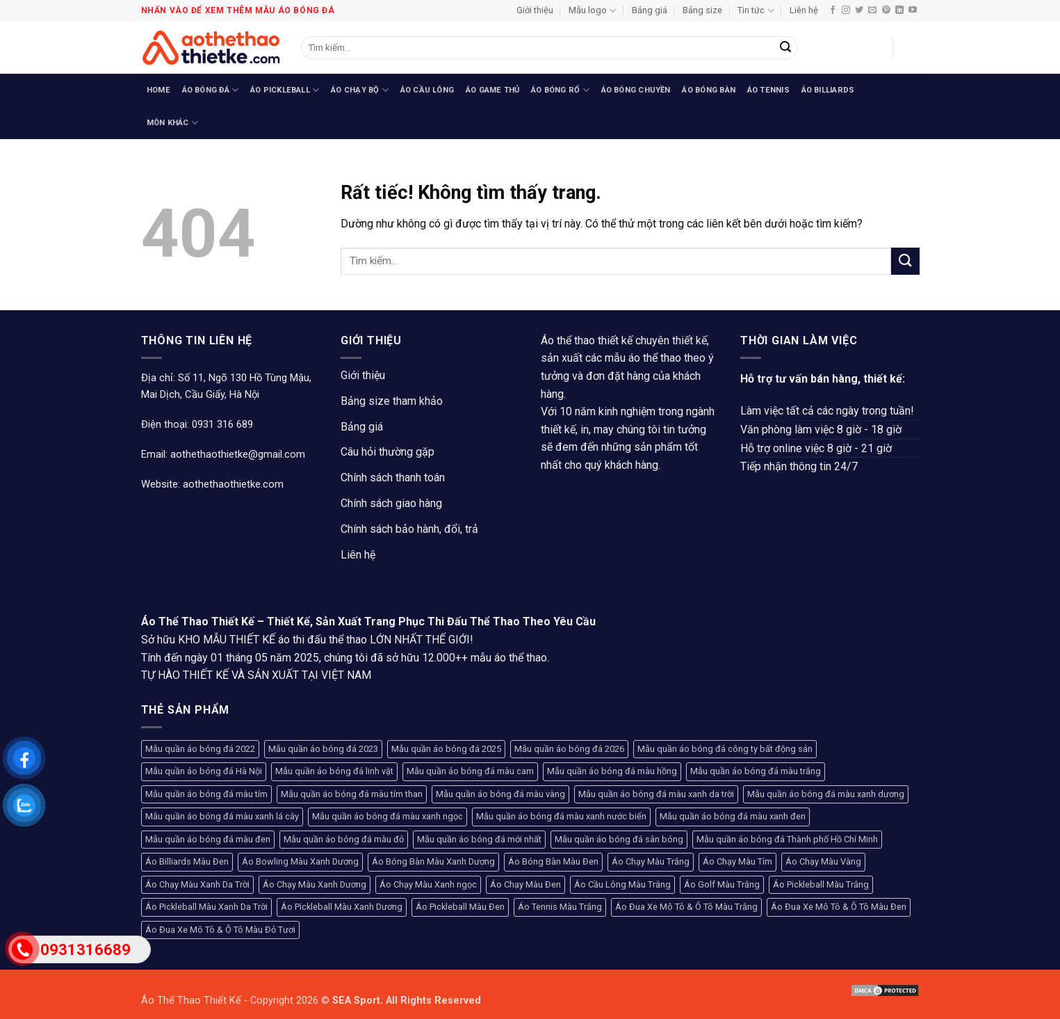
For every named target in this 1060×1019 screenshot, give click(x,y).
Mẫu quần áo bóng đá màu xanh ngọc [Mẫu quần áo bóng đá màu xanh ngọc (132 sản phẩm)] (387, 816)
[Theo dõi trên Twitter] (859, 10)
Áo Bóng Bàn (708, 90)
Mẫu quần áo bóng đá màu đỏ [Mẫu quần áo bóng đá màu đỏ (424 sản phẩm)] (344, 839)
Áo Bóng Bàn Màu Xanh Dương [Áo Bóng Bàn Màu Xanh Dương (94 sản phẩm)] (433, 861)
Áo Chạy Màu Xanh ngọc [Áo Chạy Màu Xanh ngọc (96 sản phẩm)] (428, 884)
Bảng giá (649, 10)
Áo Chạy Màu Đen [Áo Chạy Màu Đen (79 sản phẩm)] (525, 884)
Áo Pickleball (284, 90)
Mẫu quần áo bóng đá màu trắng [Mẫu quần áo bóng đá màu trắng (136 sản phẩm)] (755, 771)
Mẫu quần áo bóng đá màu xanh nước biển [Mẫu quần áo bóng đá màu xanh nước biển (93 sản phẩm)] (561, 816)
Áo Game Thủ (492, 90)
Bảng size (702, 10)
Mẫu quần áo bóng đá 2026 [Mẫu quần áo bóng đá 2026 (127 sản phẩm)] (569, 749)
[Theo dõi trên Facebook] (833, 10)
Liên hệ (804, 10)
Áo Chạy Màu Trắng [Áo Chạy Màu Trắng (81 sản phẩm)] (651, 861)
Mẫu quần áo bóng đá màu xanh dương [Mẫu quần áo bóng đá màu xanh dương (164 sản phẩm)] (825, 794)
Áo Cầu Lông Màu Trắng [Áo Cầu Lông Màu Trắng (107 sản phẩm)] (622, 884)
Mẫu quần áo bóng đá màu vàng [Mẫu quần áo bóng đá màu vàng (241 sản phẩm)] (500, 794)
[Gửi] (785, 48)
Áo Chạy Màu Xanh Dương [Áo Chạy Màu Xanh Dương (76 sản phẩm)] (314, 884)
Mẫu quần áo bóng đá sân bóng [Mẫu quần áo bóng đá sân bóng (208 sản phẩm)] (619, 839)
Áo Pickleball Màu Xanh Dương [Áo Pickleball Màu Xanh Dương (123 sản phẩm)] (341, 906)
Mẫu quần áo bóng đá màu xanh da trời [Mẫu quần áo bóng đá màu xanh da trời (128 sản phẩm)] (656, 794)
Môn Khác (172, 122)
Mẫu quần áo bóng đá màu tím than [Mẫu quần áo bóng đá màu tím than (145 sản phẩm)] (352, 794)
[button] (875, 47)
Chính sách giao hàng (391, 503)
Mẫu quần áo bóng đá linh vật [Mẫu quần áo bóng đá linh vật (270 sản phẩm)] (334, 771)
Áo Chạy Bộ (360, 90)
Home (158, 90)
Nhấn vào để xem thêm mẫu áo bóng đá (238, 10)
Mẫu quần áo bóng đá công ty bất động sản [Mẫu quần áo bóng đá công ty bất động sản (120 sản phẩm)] (725, 749)
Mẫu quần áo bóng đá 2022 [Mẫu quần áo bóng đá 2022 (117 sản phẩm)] (200, 749)
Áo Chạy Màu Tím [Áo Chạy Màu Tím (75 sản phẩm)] (737, 861)
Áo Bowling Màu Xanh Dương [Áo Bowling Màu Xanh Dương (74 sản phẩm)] (300, 861)
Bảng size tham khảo (392, 401)
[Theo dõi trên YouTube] (912, 10)
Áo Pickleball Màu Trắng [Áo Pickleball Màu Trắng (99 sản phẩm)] (821, 884)
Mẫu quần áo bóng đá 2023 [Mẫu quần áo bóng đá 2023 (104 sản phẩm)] (323, 749)
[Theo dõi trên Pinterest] (886, 10)
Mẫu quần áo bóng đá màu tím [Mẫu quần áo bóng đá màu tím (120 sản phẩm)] (206, 794)
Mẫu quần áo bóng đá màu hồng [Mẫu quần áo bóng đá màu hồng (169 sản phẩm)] (612, 771)
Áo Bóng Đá (210, 90)
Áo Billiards (828, 90)
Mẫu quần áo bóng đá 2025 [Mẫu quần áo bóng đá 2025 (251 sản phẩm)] (446, 749)
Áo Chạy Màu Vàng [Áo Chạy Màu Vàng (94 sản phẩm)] (823, 861)
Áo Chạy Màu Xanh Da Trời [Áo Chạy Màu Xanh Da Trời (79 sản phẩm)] (197, 884)
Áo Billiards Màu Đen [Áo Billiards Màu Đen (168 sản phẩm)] (187, 861)
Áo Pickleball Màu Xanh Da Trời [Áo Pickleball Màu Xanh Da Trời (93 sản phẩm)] (206, 906)
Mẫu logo (592, 10)
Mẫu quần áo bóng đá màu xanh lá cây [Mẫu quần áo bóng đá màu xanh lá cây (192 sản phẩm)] (222, 816)
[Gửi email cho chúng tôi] (872, 10)
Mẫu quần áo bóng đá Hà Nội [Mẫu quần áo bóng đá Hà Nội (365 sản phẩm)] (203, 771)
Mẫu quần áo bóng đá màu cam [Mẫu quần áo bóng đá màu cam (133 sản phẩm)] (470, 771)
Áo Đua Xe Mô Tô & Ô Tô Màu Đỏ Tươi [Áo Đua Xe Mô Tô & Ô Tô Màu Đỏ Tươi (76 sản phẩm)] (220, 929)
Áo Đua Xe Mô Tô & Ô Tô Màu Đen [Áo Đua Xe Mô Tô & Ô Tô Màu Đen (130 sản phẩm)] (838, 906)
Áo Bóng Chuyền (636, 90)
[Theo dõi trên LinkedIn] (899, 10)
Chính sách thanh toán (393, 477)
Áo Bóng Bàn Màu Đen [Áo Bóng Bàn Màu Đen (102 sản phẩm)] (553, 861)
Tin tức (755, 10)
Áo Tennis (768, 90)
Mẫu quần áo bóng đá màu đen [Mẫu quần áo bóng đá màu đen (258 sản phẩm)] (207, 839)
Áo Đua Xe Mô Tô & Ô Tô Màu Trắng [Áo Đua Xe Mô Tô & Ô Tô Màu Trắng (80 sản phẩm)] (686, 906)
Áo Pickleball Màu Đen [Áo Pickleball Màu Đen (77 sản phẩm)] (460, 906)
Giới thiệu (534, 10)
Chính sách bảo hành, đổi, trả (409, 529)
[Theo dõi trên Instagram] (846, 10)
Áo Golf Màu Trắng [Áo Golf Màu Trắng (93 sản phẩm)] (722, 884)
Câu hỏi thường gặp (387, 451)
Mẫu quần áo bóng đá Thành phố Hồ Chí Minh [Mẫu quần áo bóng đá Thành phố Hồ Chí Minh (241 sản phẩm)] (787, 839)
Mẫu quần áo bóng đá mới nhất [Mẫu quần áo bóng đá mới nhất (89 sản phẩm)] (479, 839)
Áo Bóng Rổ (560, 90)
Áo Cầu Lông (427, 90)
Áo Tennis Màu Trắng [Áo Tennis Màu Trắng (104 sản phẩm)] (560, 906)
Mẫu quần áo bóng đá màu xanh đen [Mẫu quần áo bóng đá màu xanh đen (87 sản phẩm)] (733, 816)
